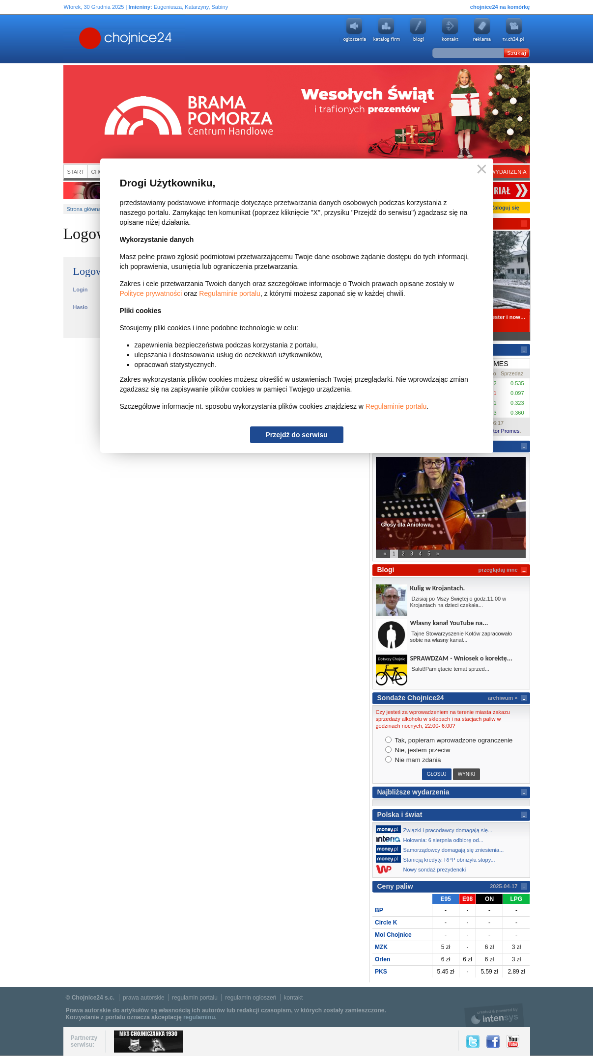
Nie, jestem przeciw (417, 750)
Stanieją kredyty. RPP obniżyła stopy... (438, 859)
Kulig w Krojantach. (437, 588)
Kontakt (450, 30)
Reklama (482, 30)
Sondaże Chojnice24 (410, 698)
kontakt (293, 997)
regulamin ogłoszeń (250, 997)
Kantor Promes (501, 431)
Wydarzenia (508, 172)
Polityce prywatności (151, 293)
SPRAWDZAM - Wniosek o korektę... (461, 658)
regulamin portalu (195, 997)
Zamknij (480, 169)
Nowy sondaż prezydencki (423, 869)
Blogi (418, 30)
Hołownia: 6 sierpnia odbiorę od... (432, 839)
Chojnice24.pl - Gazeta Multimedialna (86, 39)
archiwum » (503, 698)
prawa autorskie (144, 997)
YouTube (513, 1041)
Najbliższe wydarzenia (413, 792)
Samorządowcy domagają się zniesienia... (442, 849)
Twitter (473, 1041)
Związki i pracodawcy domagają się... (437, 829)
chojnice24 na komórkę (500, 7)
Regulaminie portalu (229, 293)
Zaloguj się (505, 208)
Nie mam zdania (413, 760)
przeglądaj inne (497, 570)
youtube (514, 30)
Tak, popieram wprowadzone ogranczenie (448, 740)
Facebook (493, 1041)
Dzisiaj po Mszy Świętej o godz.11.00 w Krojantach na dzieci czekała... (458, 602)
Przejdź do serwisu (296, 435)
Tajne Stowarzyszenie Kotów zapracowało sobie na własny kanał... (461, 637)
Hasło (80, 307)
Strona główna (84, 209)
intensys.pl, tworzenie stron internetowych (494, 1015)
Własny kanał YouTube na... (449, 623)
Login (80, 289)
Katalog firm (386, 30)
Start (76, 172)
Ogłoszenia (354, 30)
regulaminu (199, 1017)
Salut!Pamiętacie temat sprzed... (449, 669)
